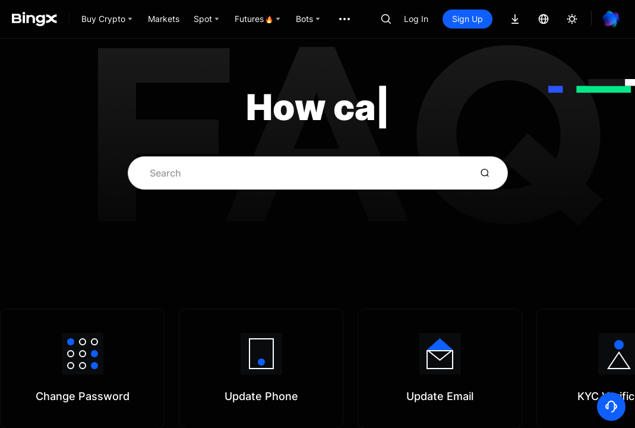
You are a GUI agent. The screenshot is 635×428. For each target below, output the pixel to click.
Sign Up (467, 19)
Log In (416, 19)
